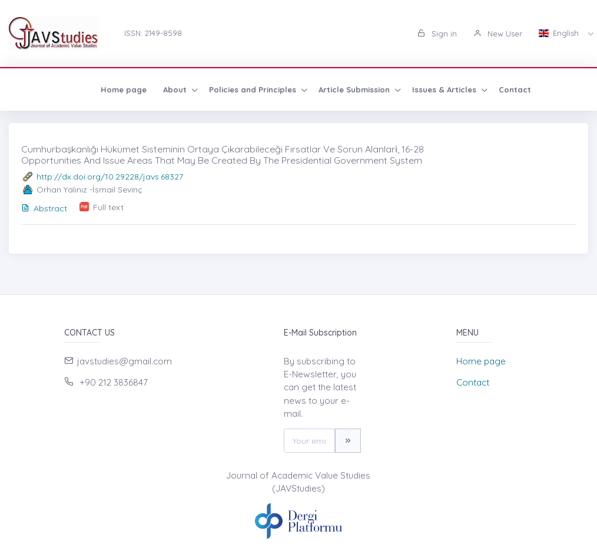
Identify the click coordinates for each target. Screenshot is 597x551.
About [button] (98, 89)
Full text (108, 207)
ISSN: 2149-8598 (153, 33)
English (560, 33)
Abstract (44, 208)
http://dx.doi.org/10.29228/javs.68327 (110, 176)
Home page (45, 89)
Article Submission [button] (277, 89)
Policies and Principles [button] (175, 89)
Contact (436, 89)
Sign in (437, 33)
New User (497, 33)
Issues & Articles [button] (367, 89)
